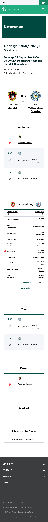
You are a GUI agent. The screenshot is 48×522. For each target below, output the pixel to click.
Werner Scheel (25, 143)
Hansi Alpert (11, 257)
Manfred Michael (30, 178)
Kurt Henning (11, 239)
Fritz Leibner (11, 263)
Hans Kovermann (13, 220)
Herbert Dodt (11, 233)
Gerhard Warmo (38, 257)
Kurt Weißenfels (12, 270)
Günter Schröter (36, 160)
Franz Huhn (28, 73)
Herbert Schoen (38, 226)
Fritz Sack (41, 283)
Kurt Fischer (40, 239)
